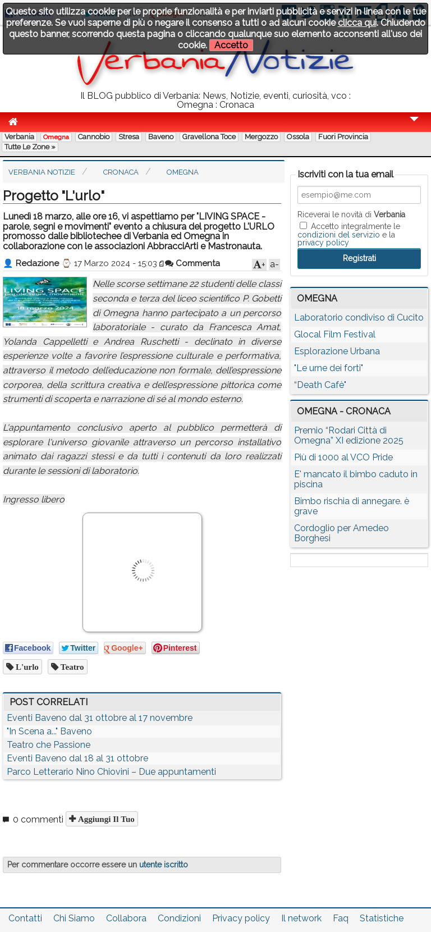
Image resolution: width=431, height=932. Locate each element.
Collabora (126, 918)
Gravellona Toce (209, 137)
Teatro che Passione (48, 744)
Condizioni (179, 918)
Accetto (231, 45)
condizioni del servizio (338, 234)
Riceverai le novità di (351, 214)
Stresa (128, 137)
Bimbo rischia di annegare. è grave (351, 506)
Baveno (160, 137)
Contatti (25, 918)
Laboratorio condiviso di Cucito (359, 317)
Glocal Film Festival (334, 334)
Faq (341, 918)
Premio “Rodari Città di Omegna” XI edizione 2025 (349, 435)
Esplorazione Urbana (337, 351)
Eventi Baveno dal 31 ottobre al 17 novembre (99, 717)
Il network (301, 918)
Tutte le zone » (30, 147)
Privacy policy (241, 918)
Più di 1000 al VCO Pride (343, 457)
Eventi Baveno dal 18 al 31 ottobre (77, 758)
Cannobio (93, 137)
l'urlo (26, 667)
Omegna (56, 137)
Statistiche (382, 918)
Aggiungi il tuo (105, 819)
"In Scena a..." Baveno (49, 731)
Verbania (19, 137)
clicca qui (357, 22)
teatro (71, 667)
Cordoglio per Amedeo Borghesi (341, 533)
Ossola (298, 137)
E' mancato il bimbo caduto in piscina (356, 479)
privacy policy (323, 242)
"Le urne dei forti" (328, 368)
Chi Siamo (74, 918)
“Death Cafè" (320, 385)
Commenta (192, 263)
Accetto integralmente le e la (348, 234)
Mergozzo (261, 137)
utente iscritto (163, 864)
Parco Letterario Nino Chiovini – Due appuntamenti (111, 771)
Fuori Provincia (343, 137)
